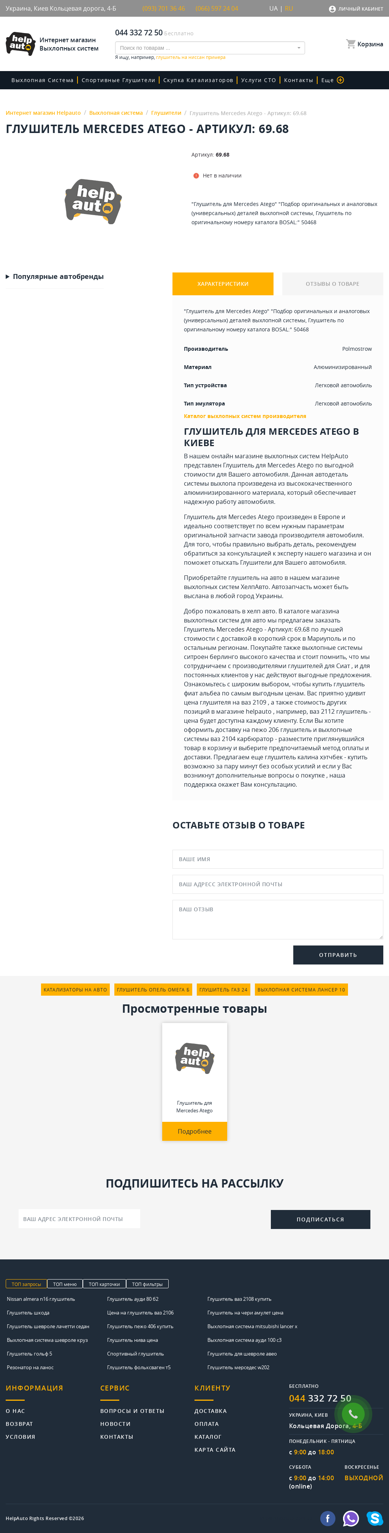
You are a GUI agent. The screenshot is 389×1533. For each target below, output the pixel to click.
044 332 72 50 (139, 32)
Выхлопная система (42, 80)
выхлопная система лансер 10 (301, 990)
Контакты (299, 80)
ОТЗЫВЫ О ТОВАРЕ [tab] (333, 283)
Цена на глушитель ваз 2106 (140, 1312)
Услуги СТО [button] (259, 80)
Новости (115, 1423)
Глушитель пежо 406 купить (140, 1326)
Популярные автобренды (58, 276)
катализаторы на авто (75, 990)
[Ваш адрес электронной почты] (79, 1218)
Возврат (19, 1423)
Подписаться (321, 1219)
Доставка (210, 1410)
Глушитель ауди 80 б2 (132, 1298)
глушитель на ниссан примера (191, 57)
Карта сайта (215, 1449)
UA (273, 8)
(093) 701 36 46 (163, 8)
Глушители (256, 562)
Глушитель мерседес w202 (238, 1367)
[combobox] (210, 47)
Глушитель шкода (28, 1312)
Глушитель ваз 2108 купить (239, 1298)
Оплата (206, 1423)
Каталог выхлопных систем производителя (245, 416)
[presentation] (205, 1218)
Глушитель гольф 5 (29, 1353)
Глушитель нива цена (132, 1340)
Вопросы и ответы (132, 1410)
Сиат (343, 666)
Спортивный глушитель (135, 1353)
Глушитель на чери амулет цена (245, 1312)
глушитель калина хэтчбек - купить (316, 757)
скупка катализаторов (198, 80)
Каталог (208, 1436)
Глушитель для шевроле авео (242, 1353)
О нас (15, 1410)
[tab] (53, 1392)
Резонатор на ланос (30, 1367)
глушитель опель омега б (153, 990)
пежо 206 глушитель (281, 729)
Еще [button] (333, 80)
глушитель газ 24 (223, 990)
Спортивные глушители (119, 80)
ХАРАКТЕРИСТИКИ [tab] (223, 283)
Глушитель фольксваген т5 (139, 1367)
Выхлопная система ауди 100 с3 (244, 1340)
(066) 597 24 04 (217, 8)
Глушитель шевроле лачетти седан (48, 1326)
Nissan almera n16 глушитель (41, 1298)
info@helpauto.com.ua (286, 1518)
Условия (21, 1436)
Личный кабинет (360, 9)
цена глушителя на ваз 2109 (225, 702)
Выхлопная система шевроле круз (47, 1340)
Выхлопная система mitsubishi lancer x (252, 1326)
